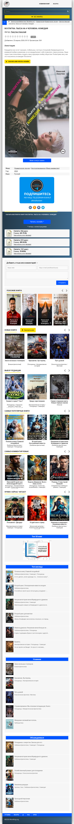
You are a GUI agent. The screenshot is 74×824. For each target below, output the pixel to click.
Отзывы (7, 815)
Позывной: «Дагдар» (14, 522)
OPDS (35, 815)
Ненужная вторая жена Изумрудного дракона (59, 442)
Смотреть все (28, 330)
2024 (16, 171)
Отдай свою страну (37, 522)
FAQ (28, 815)
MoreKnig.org (18, 4)
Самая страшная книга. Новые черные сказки (59, 402)
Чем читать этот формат (22, 235)
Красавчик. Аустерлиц (37, 360)
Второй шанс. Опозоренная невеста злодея (37, 442)
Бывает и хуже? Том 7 (14, 401)
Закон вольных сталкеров (15, 360)
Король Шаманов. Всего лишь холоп (37, 483)
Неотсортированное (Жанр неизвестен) (45, 168)
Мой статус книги (37, 160)
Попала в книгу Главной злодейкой (15, 442)
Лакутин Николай (64, 21)
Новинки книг (44, 4)
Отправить (62, 283)
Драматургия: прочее (22, 168)
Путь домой (59, 360)
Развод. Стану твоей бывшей (59, 483)
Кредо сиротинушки (37, 401)
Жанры (55, 4)
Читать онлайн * (37, 222)
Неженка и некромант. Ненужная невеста (59, 523)
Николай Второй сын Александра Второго (15, 483)
